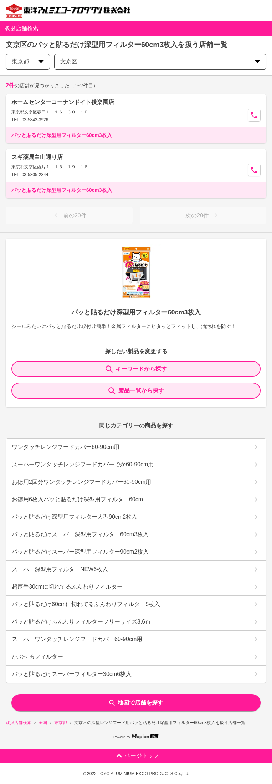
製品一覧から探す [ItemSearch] (136, 390)
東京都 (60, 722)
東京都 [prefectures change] (28, 61)
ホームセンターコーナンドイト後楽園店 (62, 102)
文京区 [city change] (160, 61)
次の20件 (202, 215)
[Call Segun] (254, 115)
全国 (43, 722)
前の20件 (69, 215)
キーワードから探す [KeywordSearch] (136, 369)
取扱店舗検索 (18, 722)
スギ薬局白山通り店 (37, 157)
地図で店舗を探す (136, 703)
